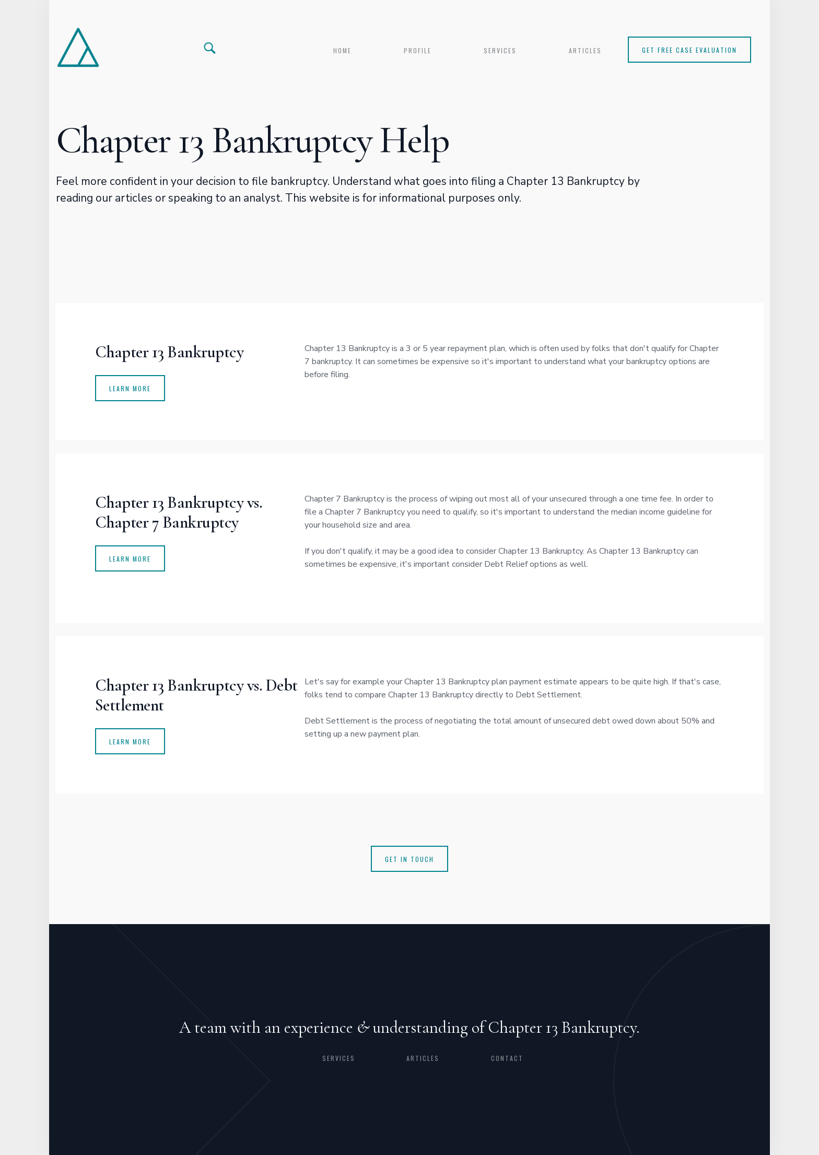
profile (417, 50)
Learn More (130, 388)
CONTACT (507, 1058)
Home (342, 50)
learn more (130, 558)
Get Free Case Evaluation (689, 49)
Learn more (130, 741)
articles (585, 50)
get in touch (409, 859)
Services (338, 1058)
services (500, 50)
